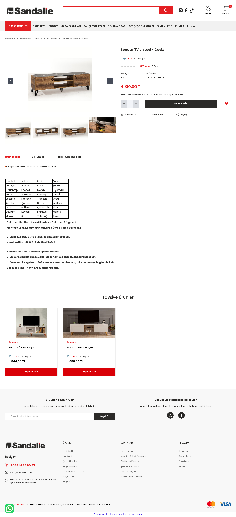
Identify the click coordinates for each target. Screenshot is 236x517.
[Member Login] (208, 10)
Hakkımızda (127, 451)
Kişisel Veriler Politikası (132, 476)
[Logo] (30, 10)
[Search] (118, 10)
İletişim (66, 481)
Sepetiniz (183, 466)
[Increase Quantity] (136, 104)
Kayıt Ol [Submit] (104, 416)
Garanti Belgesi (129, 471)
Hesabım (183, 451)
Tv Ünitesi (151, 73)
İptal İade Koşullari (130, 466)
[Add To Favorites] (226, 104)
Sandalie (13, 342)
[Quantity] (130, 104)
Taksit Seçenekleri (68, 157)
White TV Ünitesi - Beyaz (79, 347)
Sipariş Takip (185, 456)
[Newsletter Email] (60, 416)
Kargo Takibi (69, 476)
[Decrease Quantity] (124, 104)
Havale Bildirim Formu (74, 471)
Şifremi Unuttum (71, 461)
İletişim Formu (70, 466)
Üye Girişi (67, 456)
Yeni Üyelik (68, 451)
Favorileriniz (184, 461)
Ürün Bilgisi (12, 157)
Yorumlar (38, 157)
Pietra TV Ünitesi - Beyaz (22, 347)
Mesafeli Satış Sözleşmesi (134, 456)
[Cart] (226, 10)
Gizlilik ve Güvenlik (130, 461)
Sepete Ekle (180, 104)
